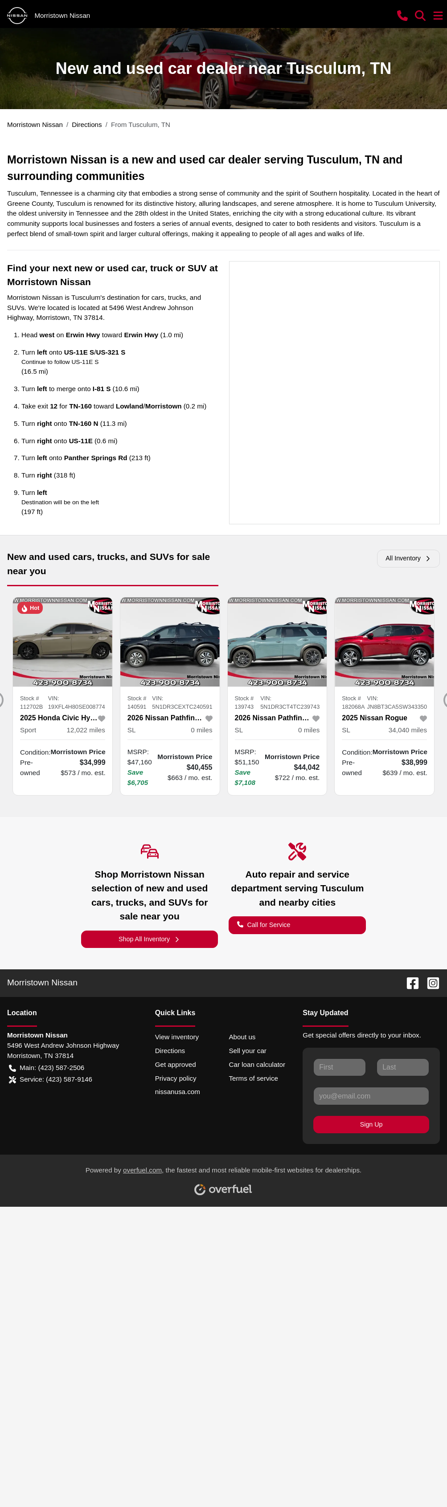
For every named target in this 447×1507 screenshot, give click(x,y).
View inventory (177, 1037)
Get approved (175, 1064)
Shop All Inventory (149, 939)
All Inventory (408, 558)
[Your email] (371, 1096)
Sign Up (371, 1124)
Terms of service (253, 1078)
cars (158, 297)
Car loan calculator (257, 1064)
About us (242, 1037)
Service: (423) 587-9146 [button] (50, 1079)
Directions (170, 1050)
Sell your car (247, 1050)
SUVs (16, 307)
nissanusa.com (177, 1091)
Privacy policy (176, 1078)
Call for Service (263, 924)
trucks (177, 297)
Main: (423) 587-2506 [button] (46, 1068)
